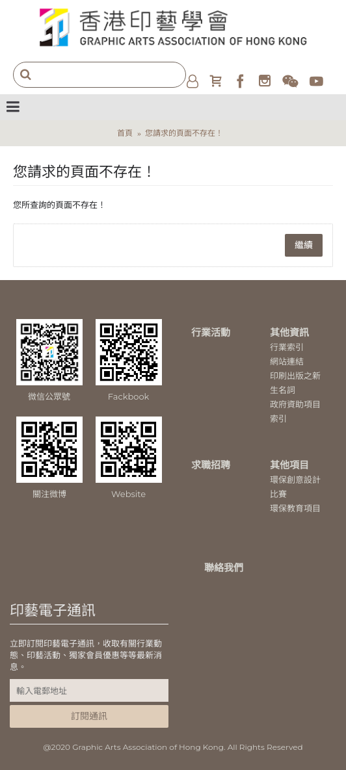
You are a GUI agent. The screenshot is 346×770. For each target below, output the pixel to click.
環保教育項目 (295, 508)
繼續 (304, 245)
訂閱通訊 (89, 716)
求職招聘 (210, 465)
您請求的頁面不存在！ (184, 133)
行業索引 (287, 347)
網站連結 (287, 361)
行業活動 (210, 332)
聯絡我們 (223, 567)
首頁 (125, 133)
